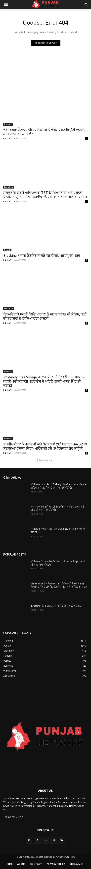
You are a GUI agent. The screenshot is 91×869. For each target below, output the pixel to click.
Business (8, 124)
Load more (45, 460)
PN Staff (7, 138)
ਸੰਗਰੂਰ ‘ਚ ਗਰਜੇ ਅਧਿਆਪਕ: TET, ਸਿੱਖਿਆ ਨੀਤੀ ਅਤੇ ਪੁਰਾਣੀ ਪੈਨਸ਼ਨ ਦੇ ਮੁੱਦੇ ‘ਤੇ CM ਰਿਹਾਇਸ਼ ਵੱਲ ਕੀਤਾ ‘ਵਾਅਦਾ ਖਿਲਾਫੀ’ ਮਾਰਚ (45, 195)
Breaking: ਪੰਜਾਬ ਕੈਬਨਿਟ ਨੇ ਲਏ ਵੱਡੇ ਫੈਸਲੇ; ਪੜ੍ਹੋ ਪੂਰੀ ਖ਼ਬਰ (41, 256)
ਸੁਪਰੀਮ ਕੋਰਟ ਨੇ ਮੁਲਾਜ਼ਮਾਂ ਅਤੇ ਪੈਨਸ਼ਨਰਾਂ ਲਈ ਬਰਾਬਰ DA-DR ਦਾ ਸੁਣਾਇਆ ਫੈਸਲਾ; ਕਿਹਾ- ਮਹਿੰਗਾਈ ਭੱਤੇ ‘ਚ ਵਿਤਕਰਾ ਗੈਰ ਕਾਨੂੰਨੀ (45, 446)
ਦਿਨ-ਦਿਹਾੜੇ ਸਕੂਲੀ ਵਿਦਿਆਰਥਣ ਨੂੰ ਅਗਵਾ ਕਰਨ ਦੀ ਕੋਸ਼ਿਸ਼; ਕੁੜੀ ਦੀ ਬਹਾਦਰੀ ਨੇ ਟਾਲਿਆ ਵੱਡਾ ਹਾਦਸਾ (44, 316)
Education (8, 187)
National (8, 371)
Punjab (7, 250)
